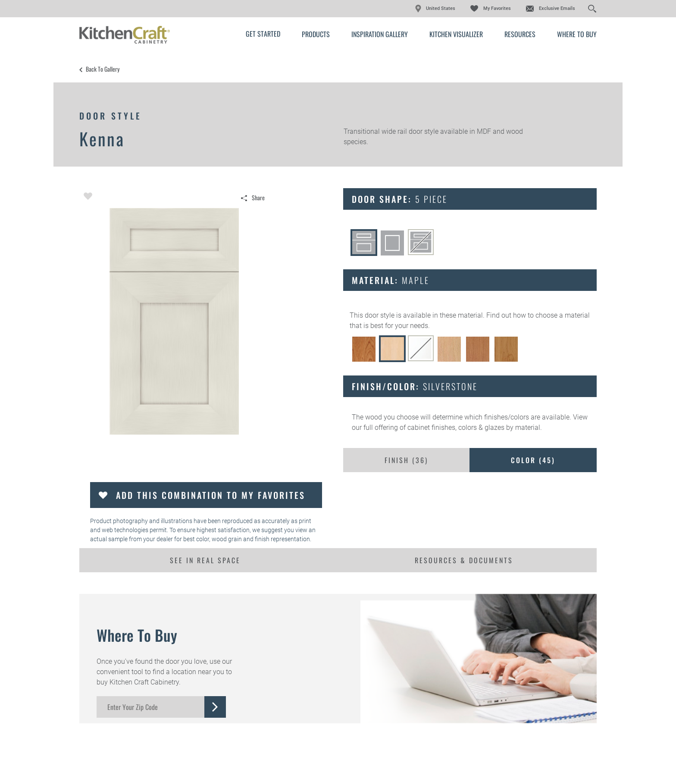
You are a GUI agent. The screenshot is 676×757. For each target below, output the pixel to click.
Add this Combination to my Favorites (210, 495)
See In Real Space (205, 560)
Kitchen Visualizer (456, 34)
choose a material (562, 315)
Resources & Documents (464, 560)
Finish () (406, 460)
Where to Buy (577, 34)
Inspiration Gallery (379, 34)
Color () (533, 460)
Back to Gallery (102, 69)
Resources (519, 34)
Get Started (263, 33)
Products (316, 34)
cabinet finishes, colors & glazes (455, 427)
